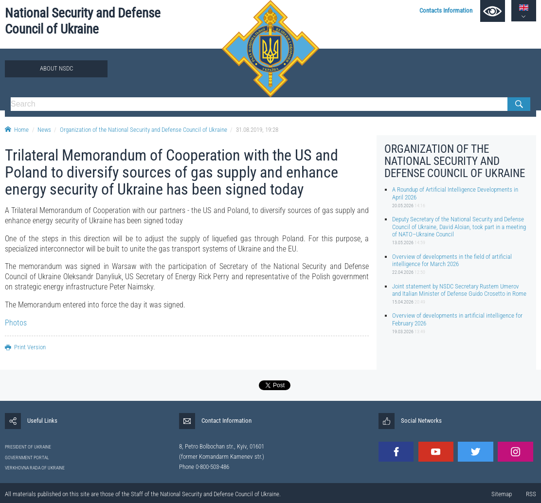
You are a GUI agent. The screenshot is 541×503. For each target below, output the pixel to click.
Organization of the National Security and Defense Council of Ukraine (143, 129)
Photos (16, 322)
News (44, 129)
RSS (531, 494)
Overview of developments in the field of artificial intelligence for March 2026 (452, 260)
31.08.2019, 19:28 (257, 129)
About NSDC (56, 68)
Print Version (25, 347)
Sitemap (501, 494)
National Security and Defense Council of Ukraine (83, 21)
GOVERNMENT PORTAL (27, 457)
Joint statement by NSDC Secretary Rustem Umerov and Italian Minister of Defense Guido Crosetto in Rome (459, 290)
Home (17, 129)
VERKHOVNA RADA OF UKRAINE (35, 468)
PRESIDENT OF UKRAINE (28, 447)
